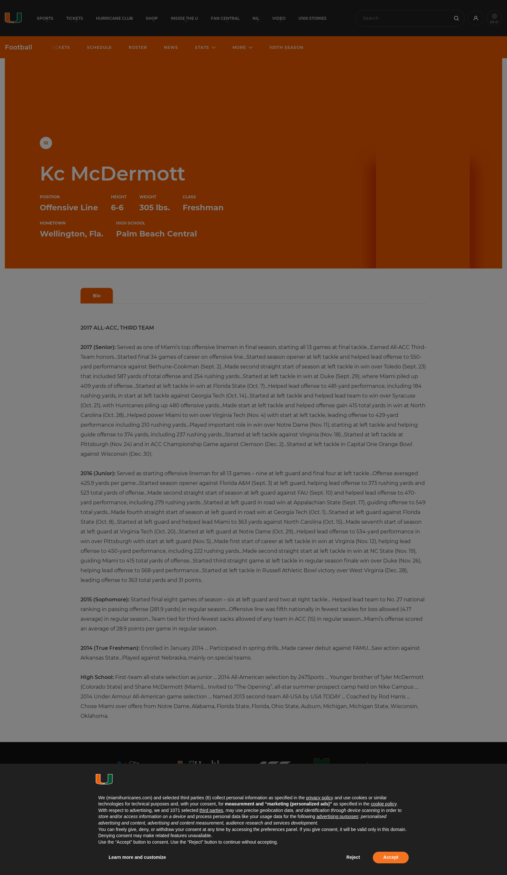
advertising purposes (337, 816)
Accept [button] (390, 857)
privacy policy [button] (319, 797)
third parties (211, 810)
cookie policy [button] (383, 803)
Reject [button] (353, 857)
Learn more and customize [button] (137, 857)
